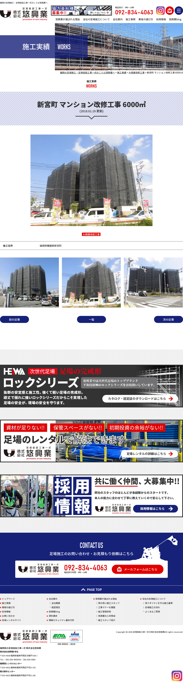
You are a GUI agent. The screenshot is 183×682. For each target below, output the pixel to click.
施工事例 (130, 19)
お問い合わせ (8, 615)
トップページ (8, 598)
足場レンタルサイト (11, 620)
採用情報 (161, 19)
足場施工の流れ (152, 607)
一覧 (91, 319)
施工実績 (6, 603)
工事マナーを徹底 (106, 607)
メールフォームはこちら (140, 569)
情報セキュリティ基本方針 (61, 620)
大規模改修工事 (91, 234)
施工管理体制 (104, 611)
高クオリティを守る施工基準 (159, 603)
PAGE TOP (91, 589)
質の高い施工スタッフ (109, 603)
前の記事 (14, 319)
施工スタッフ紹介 (106, 620)
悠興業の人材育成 (106, 615)
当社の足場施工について (96, 19)
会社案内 (118, 19)
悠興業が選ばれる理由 (68, 19)
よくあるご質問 (152, 611)
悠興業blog (175, 19)
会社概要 (56, 603)
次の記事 (168, 319)
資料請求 (53, 615)
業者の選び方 (145, 19)
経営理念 (56, 607)
